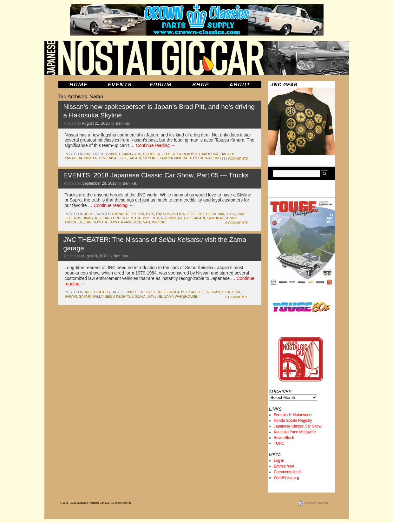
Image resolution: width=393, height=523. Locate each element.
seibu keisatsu (119, 296)
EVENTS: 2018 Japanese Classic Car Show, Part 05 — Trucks (156, 175)
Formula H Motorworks (293, 415)
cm (87, 154)
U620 (137, 222)
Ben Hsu (123, 123)
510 (141, 292)
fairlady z (187, 154)
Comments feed (287, 472)
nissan (90, 158)
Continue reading (155, 145)
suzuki (85, 222)
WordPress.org (286, 477)
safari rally (91, 296)
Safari (135, 158)
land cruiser (116, 218)
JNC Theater (96, 292)
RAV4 (112, 158)
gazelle (197, 292)
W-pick (158, 222)
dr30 (161, 292)
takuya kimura (173, 158)
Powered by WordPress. (317, 502)
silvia (140, 296)
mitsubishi (141, 218)
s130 (236, 292)
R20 (187, 218)
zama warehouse (181, 296)
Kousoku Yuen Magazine (295, 432)
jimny (88, 218)
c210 (150, 292)
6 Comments (236, 223)
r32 (102, 158)
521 (133, 214)
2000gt (114, 154)
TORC (279, 443)
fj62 (200, 214)
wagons (213, 158)
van (146, 222)
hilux (211, 214)
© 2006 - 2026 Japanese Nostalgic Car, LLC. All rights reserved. (96, 502)
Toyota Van (120, 222)
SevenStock (284, 437)
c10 (138, 154)
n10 (156, 218)
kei (98, 218)
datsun (163, 214)
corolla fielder (159, 154)
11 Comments (235, 159)
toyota (196, 158)
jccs (89, 214)
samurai (215, 218)
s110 (226, 292)
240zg (127, 154)
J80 (221, 214)
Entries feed (284, 466)
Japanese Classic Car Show (297, 426)
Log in (279, 460)
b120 (150, 214)
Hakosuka (209, 154)
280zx (131, 292)
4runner (120, 214)
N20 (164, 218)
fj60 (190, 214)
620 (141, 214)
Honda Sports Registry (293, 420)
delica (178, 214)
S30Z (122, 158)
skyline (150, 158)
